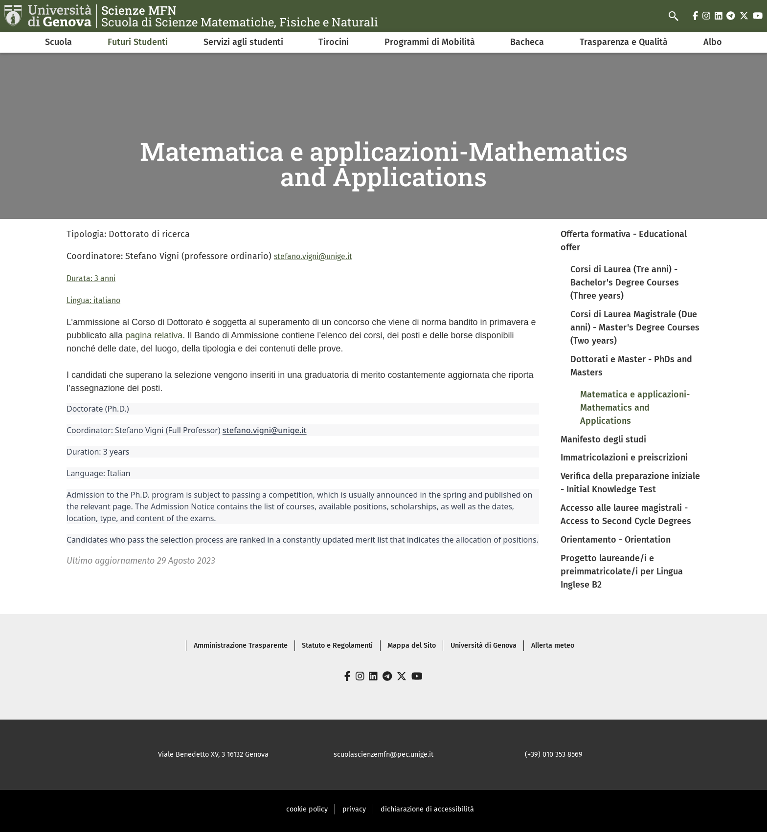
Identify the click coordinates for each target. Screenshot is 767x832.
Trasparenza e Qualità (624, 42)
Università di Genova (484, 645)
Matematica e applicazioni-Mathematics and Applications (635, 407)
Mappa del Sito (411, 645)
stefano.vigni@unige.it (313, 256)
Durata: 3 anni (91, 278)
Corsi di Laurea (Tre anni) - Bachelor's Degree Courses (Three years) (624, 282)
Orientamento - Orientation (616, 539)
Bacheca (527, 42)
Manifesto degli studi (603, 439)
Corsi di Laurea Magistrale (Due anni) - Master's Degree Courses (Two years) (634, 327)
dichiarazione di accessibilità (427, 809)
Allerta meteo (552, 645)
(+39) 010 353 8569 (554, 754)
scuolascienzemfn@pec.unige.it (383, 754)
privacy (354, 809)
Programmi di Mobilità (429, 42)
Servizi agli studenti (243, 42)
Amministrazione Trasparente (241, 645)
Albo (712, 42)
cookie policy (307, 809)
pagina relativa (153, 335)
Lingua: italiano (93, 300)
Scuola (58, 42)
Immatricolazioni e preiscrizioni (624, 457)
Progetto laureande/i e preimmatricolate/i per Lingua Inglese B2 (622, 571)
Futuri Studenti (138, 42)
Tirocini (333, 42)
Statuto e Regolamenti (337, 645)
